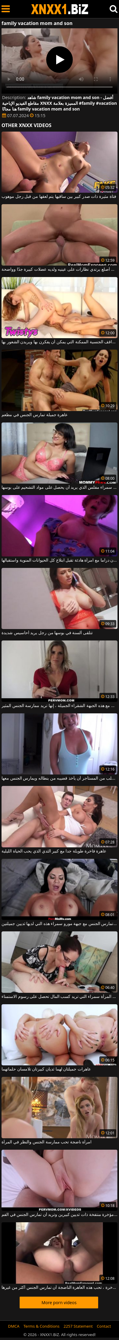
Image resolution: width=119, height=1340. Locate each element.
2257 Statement (78, 1326)
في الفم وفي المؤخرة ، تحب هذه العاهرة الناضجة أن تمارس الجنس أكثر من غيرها (59, 1287)
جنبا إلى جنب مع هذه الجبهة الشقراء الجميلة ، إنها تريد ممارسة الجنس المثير (59, 705)
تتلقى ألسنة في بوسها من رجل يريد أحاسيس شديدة (47, 633)
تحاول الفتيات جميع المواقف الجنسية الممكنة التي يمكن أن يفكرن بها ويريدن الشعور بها (59, 342)
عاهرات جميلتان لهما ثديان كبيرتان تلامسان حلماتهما (46, 1069)
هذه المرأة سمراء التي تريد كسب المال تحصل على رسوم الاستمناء (59, 996)
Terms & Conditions (42, 1326)
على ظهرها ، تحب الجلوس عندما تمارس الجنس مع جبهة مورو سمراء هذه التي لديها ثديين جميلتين (59, 923)
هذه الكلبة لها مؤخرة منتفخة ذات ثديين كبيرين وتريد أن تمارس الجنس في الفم (59, 1214)
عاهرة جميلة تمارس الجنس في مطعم (35, 415)
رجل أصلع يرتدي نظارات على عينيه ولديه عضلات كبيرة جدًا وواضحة (59, 269)
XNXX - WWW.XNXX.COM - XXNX (59, 9)
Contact (104, 1326)
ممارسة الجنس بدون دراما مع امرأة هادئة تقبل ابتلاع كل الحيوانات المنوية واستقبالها (59, 560)
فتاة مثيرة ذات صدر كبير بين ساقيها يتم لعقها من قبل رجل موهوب (59, 196)
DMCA (14, 1326)
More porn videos (59, 1302)
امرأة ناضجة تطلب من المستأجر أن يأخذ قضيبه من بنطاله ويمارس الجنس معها (59, 778)
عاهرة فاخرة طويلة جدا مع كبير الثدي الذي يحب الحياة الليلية (54, 851)
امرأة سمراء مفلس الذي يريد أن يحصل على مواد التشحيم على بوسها (59, 487)
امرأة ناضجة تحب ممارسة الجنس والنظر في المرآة (47, 1142)
